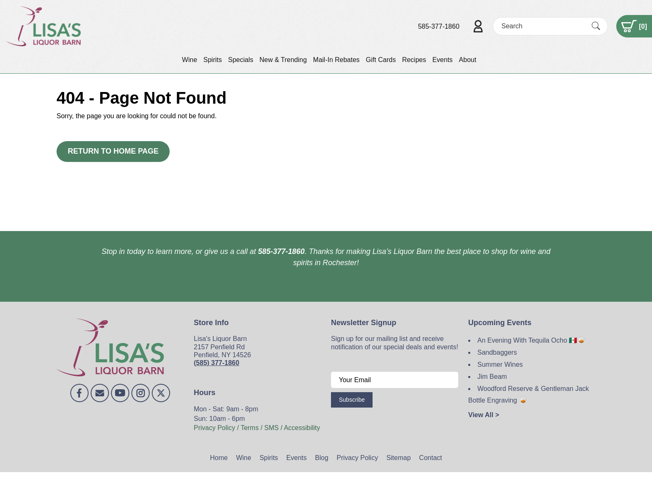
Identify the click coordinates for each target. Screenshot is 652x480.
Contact (430, 457)
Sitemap (398, 457)
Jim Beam (492, 376)
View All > (483, 414)
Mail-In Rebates (336, 59)
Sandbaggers (497, 352)
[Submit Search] (596, 26)
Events (442, 59)
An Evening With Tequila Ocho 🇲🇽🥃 (531, 340)
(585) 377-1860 (216, 362)
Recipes (414, 59)
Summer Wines (500, 364)
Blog (321, 457)
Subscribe (352, 399)
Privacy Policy (357, 457)
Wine (189, 59)
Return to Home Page (113, 151)
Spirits (212, 59)
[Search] (543, 26)
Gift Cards (381, 59)
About (468, 59)
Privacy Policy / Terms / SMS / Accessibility (257, 427)
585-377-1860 (438, 26)
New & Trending (283, 59)
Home (219, 457)
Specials (240, 59)
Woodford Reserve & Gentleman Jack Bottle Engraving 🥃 (528, 394)
